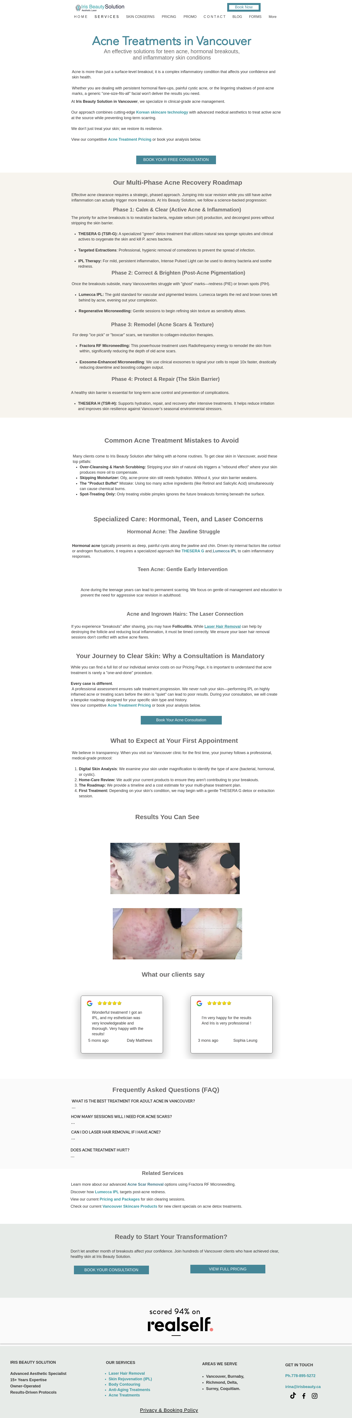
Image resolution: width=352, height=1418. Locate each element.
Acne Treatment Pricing (129, 705)
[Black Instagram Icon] (314, 1396)
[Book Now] (244, 7)
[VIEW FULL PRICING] (227, 1269)
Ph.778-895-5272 (300, 1376)
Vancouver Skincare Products (130, 1206)
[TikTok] (293, 1396)
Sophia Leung (245, 1040)
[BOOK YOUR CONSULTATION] (111, 1270)
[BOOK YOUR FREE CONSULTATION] (176, 160)
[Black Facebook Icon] (304, 1396)
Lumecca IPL (107, 1192)
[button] (141, 17)
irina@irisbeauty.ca (303, 1387)
